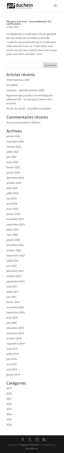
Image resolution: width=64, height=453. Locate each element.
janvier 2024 (13, 214)
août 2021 (12, 286)
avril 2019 (11, 369)
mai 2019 (11, 364)
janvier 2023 (13, 240)
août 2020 (12, 317)
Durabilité (12, 85)
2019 (9, 388)
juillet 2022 (12, 260)
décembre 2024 (15, 177)
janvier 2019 (13, 374)
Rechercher (50, 65)
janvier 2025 (13, 172)
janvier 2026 (13, 136)
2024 (9, 414)
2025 (9, 419)
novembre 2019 (15, 333)
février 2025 (13, 167)
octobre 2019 (13, 338)
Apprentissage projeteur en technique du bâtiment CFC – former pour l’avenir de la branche (29, 99)
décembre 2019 (15, 328)
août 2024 (12, 188)
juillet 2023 (12, 229)
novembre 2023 (15, 219)
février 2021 (13, 302)
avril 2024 (11, 203)
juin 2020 (11, 322)
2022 (9, 404)
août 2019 (12, 348)
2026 (9, 424)
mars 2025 (12, 162)
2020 (9, 393)
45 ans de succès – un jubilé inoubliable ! (29, 108)
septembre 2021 (15, 281)
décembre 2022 (15, 245)
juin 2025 (11, 157)
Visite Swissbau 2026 (18, 79)
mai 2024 (11, 198)
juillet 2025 (12, 151)
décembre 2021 (15, 271)
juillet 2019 (12, 354)
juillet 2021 (12, 291)
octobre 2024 (13, 183)
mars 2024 (12, 208)
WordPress (32, 448)
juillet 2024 (12, 193)
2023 (9, 409)
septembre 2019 (15, 343)
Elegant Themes (29, 444)
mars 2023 (12, 234)
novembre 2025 (15, 141)
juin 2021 (11, 297)
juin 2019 (11, 359)
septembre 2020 (15, 312)
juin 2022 (11, 265)
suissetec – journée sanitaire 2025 (25, 90)
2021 (9, 398)
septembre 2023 (15, 224)
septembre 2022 (15, 255)
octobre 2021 (13, 276)
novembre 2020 (15, 307)
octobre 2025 (13, 146)
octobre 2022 (13, 250)
